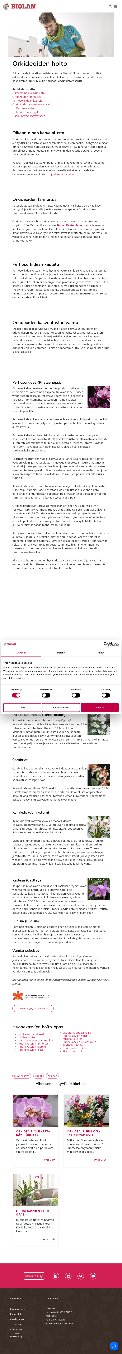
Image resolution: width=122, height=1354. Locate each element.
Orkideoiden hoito (74, 1048)
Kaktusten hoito (72, 1045)
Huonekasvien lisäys (31, 1049)
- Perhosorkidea (25, 108)
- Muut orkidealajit (26, 112)
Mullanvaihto (26, 1037)
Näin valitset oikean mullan (35, 1040)
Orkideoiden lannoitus (26, 96)
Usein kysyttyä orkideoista (33, 1008)
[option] (61, 34)
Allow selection (61, 707)
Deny (22, 707)
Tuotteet (16, 1324)
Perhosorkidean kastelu (27, 100)
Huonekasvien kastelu (32, 1046)
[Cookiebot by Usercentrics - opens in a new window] (106, 644)
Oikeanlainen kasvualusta (28, 93)
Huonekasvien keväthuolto (79, 1042)
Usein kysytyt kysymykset (28, 116)
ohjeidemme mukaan (61, 174)
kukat (38, 1076)
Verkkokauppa (17, 1336)
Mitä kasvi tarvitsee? (31, 1034)
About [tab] (101, 652)
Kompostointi (16, 1314)
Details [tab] (61, 652)
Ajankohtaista (16, 1329)
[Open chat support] (114, 1346)
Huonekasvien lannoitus (33, 1043)
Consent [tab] (21, 652)
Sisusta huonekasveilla (76, 1032)
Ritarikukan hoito (73, 1051)
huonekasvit (21, 1076)
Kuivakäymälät (17, 1319)
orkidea (52, 1076)
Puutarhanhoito (17, 1309)
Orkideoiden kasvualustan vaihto (33, 104)
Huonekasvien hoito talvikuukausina (75, 1037)
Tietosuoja (15, 1333)
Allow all (99, 707)
